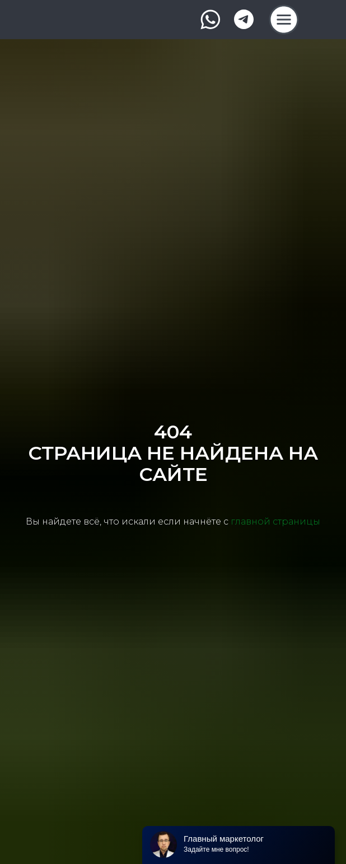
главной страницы (275, 521)
